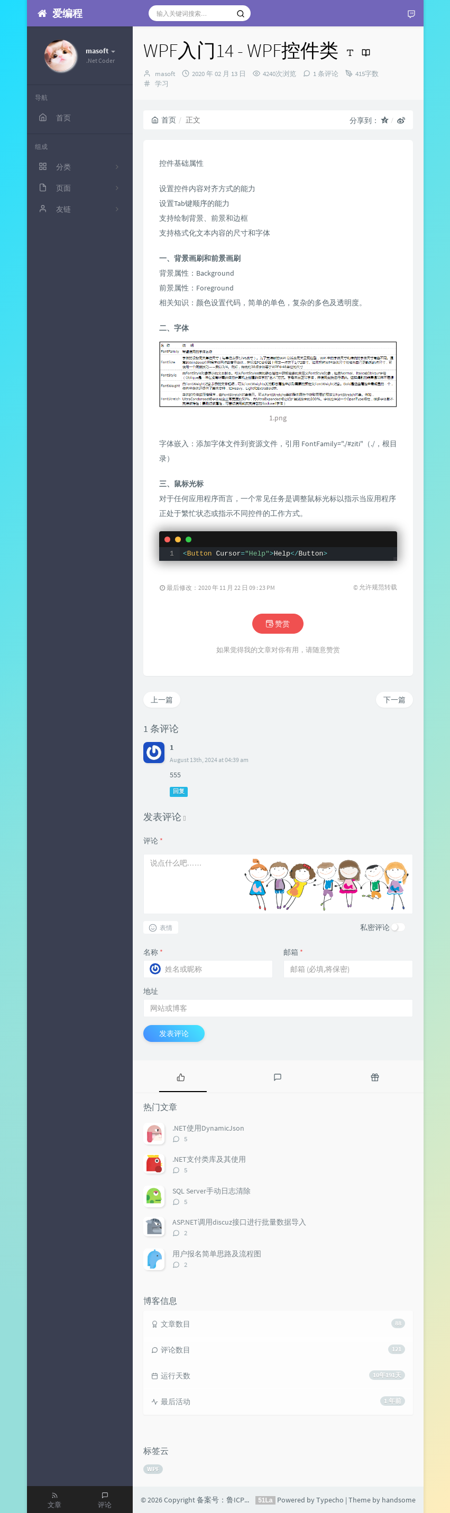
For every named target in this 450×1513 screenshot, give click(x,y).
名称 (153, 952)
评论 (153, 840)
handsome (399, 1500)
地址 (150, 991)
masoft (165, 73)
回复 (179, 791)
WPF (153, 1469)
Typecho (330, 1500)
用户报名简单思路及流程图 (216, 1253)
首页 (163, 120)
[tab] (181, 1076)
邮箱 (293, 952)
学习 (162, 83)
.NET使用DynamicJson (208, 1128)
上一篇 (162, 699)
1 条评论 (325, 73)
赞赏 (278, 623)
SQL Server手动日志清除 (211, 1191)
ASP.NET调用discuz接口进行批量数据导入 (239, 1222)
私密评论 (375, 927)
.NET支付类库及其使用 (209, 1159)
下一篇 (394, 699)
